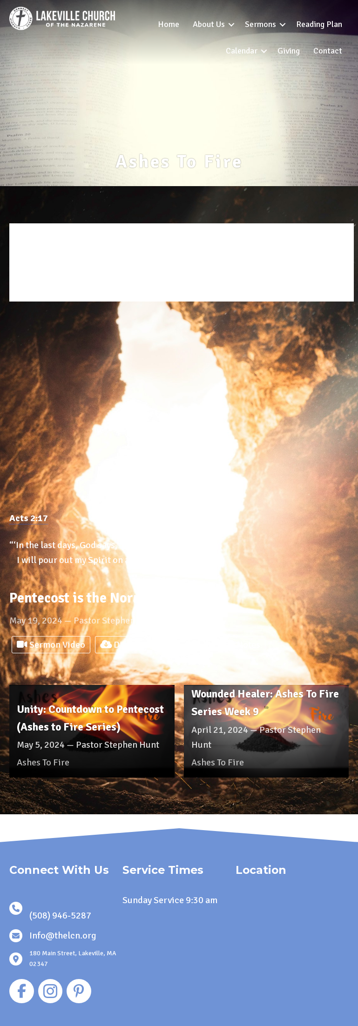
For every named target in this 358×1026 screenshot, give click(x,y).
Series (42, 261)
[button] (231, 24)
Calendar (241, 51)
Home (168, 24)
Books (41, 272)
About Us (209, 24)
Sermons (260, 24)
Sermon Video (51, 644)
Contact (327, 51)
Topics (42, 284)
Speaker (44, 249)
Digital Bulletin (137, 644)
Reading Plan (319, 24)
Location (45, 296)
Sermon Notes (225, 644)
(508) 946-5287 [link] (60, 915)
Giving (288, 51)
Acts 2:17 (28, 518)
